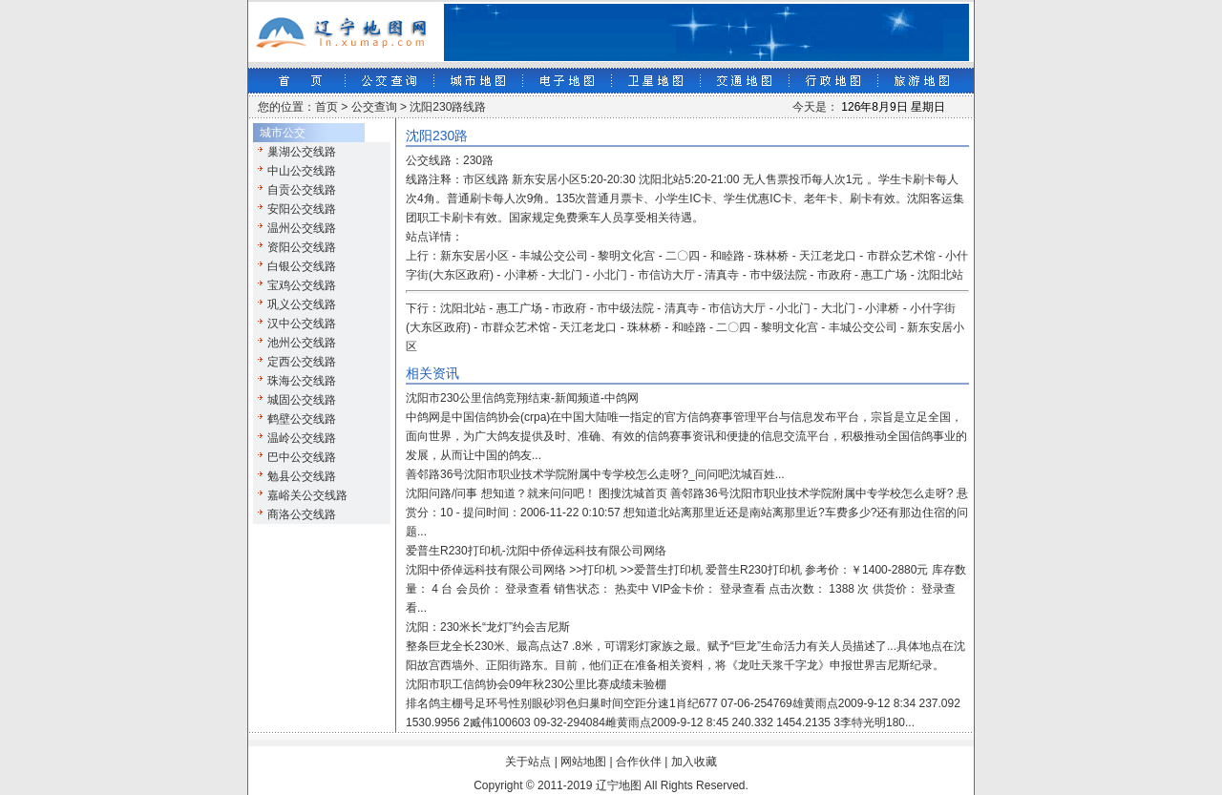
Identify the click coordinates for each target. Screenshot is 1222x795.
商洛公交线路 (301, 514)
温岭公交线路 (301, 438)
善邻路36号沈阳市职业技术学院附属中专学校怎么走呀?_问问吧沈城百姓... (595, 474)
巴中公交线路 (301, 457)
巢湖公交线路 (301, 151)
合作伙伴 (639, 761)
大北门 (565, 275)
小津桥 (521, 275)
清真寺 (722, 275)
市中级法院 (778, 275)
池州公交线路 (301, 342)
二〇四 (682, 255)
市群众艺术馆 (901, 255)
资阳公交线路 (301, 247)
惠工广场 (884, 275)
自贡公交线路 (301, 190)
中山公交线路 (301, 171)
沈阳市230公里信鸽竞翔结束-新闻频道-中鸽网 (522, 398)
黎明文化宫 (626, 255)
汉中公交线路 (301, 323)
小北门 (610, 275)
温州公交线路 (301, 228)
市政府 (834, 275)
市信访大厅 (666, 275)
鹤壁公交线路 (301, 419)
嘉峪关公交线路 (307, 495)
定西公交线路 (301, 361)
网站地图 (583, 761)
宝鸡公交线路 (301, 285)
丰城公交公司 (553, 255)
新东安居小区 (474, 255)
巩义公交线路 (301, 304)
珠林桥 (771, 255)
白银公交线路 (301, 266)
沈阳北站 (940, 275)
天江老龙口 (827, 255)
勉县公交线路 (301, 476)
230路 (478, 160)
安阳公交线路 (301, 209)
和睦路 (727, 255)
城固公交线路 (301, 400)
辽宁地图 (619, 785)
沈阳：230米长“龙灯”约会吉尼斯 (488, 627)
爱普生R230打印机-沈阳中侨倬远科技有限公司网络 (536, 550)
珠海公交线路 (301, 380)
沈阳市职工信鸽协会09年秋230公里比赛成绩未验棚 (536, 684)
